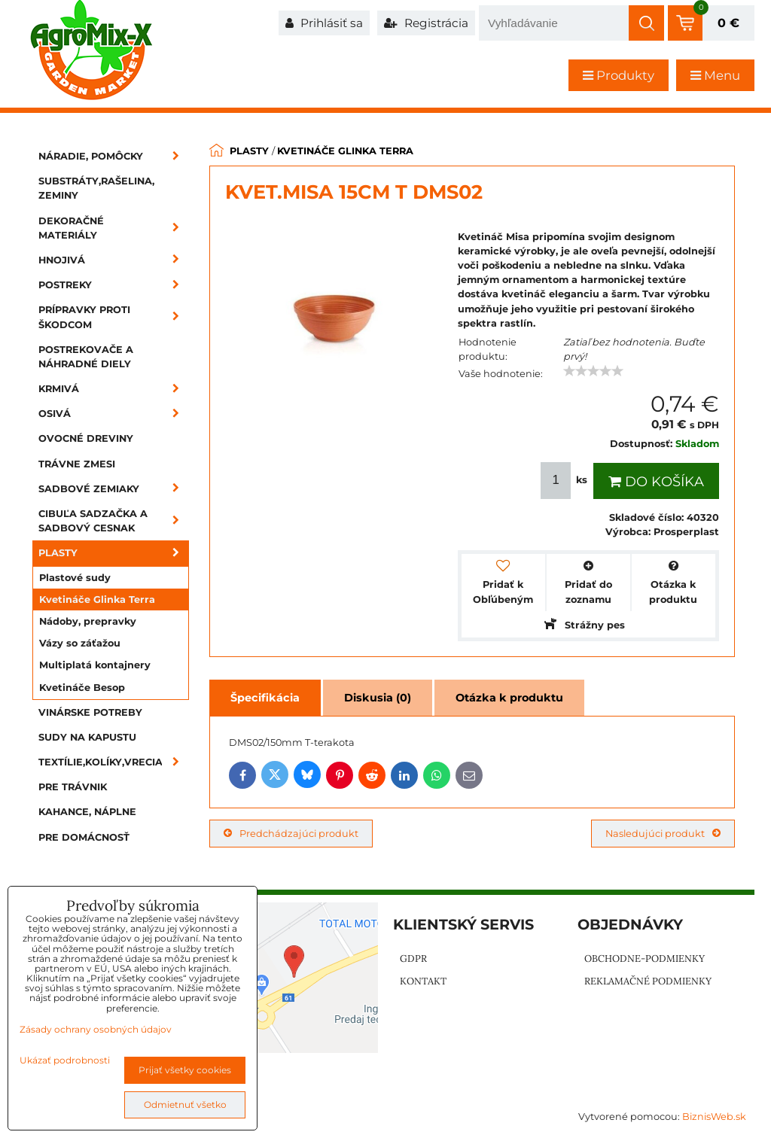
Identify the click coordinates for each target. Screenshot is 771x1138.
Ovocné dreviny (85, 438)
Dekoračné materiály (113, 228)
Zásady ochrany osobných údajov (96, 1029)
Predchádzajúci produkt (291, 833)
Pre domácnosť (84, 837)
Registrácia (426, 23)
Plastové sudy (75, 577)
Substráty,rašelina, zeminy (96, 188)
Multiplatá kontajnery (95, 665)
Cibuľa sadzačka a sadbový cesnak (113, 520)
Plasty (113, 552)
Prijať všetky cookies (185, 1070)
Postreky (113, 284)
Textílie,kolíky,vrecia (113, 762)
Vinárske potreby (90, 712)
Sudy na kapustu (87, 737)
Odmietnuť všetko (185, 1104)
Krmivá (113, 388)
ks (565, 480)
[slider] (593, 371)
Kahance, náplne (87, 811)
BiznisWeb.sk (714, 1116)
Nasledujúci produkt (663, 833)
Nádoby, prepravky (87, 621)
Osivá (113, 413)
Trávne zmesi (76, 464)
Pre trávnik (72, 787)
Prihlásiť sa (324, 23)
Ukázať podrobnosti (65, 1060)
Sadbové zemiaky (113, 488)
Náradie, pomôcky (113, 156)
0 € (728, 23)
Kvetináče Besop (82, 687)
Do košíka (656, 481)
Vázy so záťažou (79, 643)
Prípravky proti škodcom (113, 316)
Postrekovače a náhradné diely (85, 357)
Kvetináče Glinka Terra (97, 599)
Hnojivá (113, 260)
